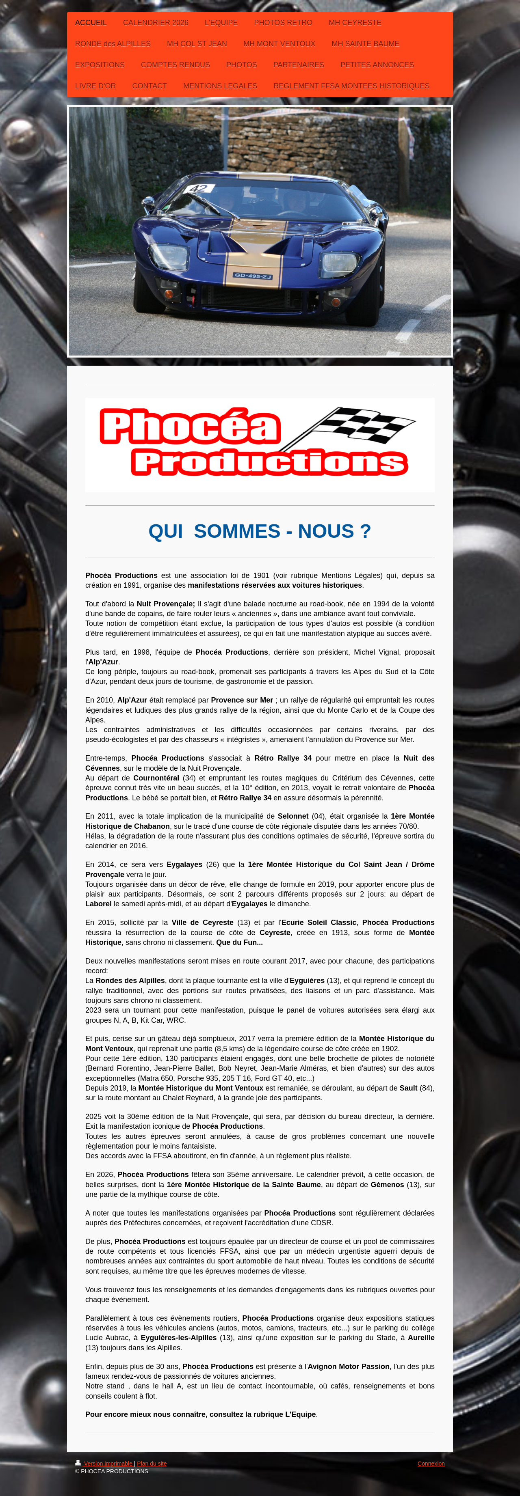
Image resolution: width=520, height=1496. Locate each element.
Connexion (431, 1463)
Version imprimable (104, 1463)
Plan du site (152, 1463)
